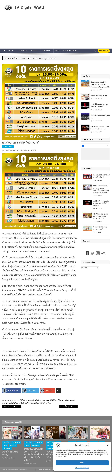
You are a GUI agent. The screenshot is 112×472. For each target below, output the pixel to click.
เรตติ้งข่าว (67, 400)
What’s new (46, 51)
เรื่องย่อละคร (7, 448)
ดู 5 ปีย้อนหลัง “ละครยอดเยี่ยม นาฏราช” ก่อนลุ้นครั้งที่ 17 (100, 216)
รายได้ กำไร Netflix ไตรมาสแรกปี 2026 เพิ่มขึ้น (99, 105)
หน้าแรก (10, 51)
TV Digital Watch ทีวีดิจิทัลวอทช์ (46, 470)
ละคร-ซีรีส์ (13, 445)
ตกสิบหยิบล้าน (36, 400)
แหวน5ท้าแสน (36, 403)
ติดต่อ (57, 51)
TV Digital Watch (24, 150)
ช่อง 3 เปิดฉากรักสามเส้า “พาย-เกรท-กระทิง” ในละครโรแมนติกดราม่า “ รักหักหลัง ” (101, 189)
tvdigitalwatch (15, 400)
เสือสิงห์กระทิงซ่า (24, 403)
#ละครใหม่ (6, 442)
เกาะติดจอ (34, 51)
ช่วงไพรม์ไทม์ (16, 442)
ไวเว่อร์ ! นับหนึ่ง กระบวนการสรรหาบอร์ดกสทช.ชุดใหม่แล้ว (13, 406)
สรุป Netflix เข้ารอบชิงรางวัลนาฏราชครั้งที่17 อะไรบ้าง (100, 127)
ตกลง (82, 463)
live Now (103, 51)
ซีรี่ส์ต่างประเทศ (25, 400)
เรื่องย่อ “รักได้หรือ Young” (99, 96)
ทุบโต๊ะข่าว (60, 400)
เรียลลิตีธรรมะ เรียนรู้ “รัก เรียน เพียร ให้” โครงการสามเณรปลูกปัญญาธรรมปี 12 (100, 84)
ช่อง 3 (5, 445)
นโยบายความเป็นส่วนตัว (82, 468)
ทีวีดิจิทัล (53, 400)
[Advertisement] (56, 32)
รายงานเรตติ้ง (23, 51)
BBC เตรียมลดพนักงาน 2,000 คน (100, 116)
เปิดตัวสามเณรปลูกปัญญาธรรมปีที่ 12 (100, 228)
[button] (108, 445)
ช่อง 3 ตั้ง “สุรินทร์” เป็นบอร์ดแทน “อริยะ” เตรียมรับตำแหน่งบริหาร (69, 406)
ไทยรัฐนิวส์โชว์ (46, 403)
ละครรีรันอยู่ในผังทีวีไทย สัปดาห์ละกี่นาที (101, 176)
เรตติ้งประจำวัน (8, 146)
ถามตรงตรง (45, 400)
